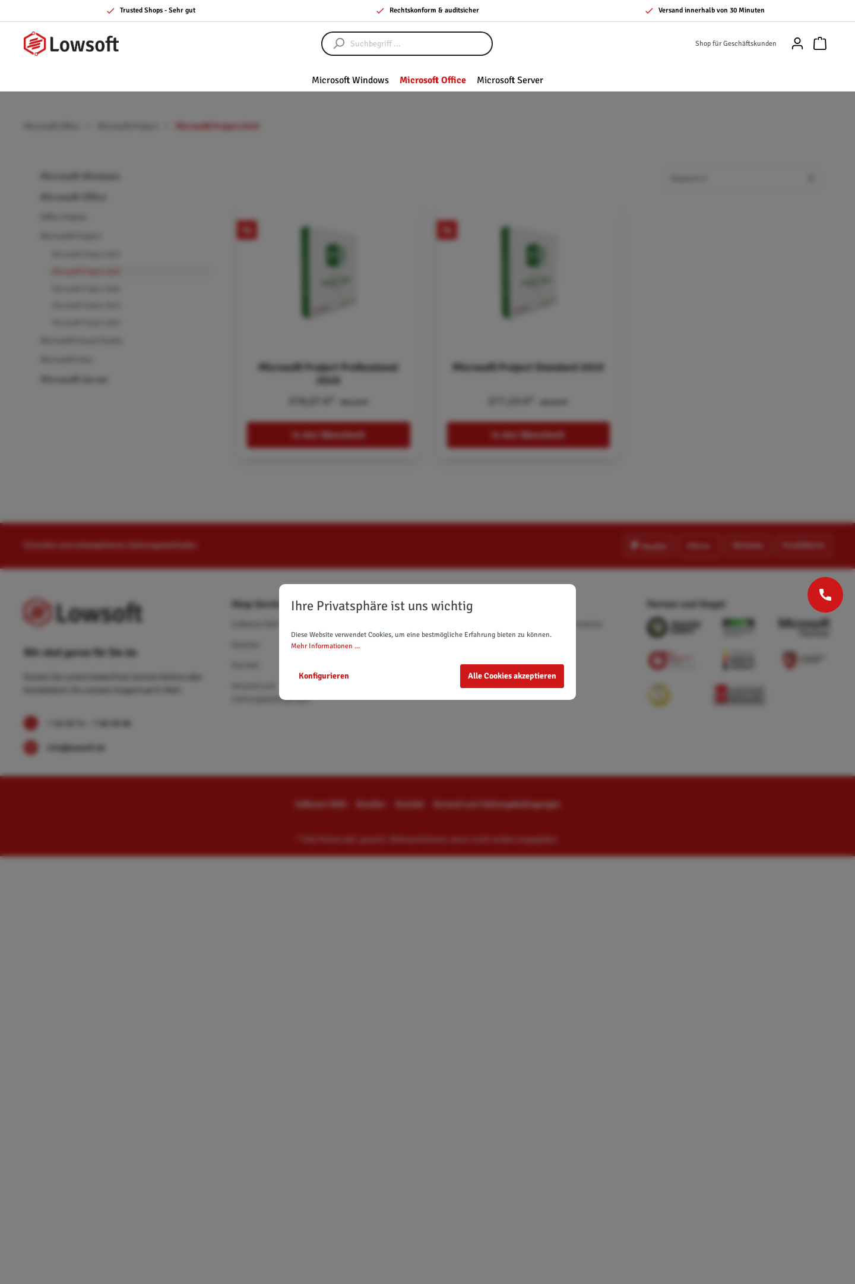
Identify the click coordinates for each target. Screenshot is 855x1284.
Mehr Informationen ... (325, 646)
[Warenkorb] (820, 43)
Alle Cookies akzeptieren (512, 676)
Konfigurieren (324, 676)
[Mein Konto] (797, 43)
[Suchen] (333, 43)
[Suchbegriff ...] (419, 43)
